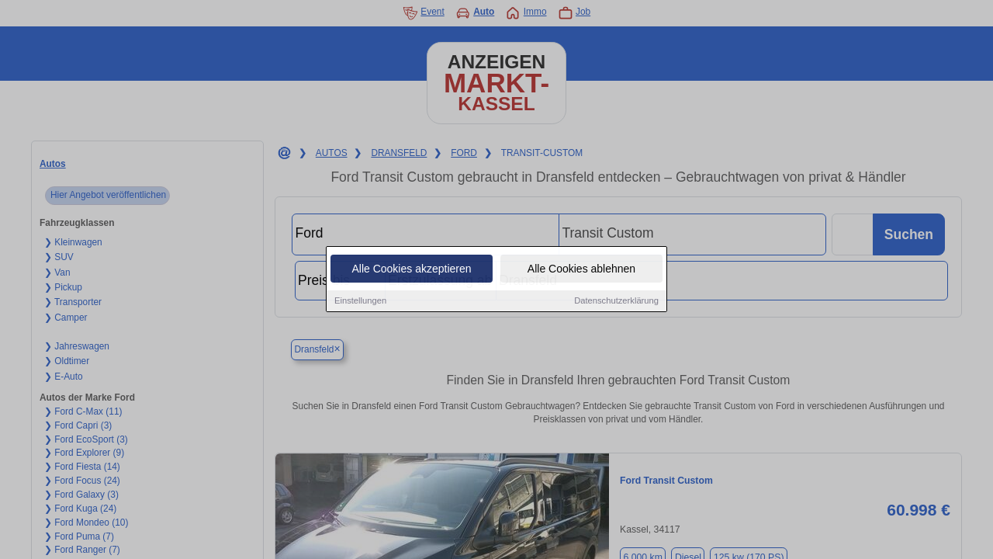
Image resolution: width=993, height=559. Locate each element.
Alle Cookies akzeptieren (411, 269)
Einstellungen (360, 301)
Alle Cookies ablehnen (581, 269)
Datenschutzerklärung (616, 301)
